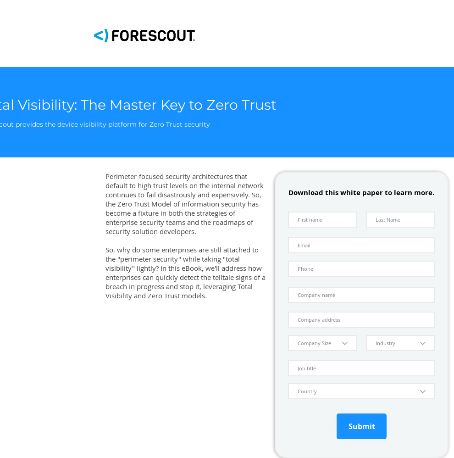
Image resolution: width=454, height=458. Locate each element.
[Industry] (400, 343)
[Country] (361, 391)
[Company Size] (322, 343)
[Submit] (362, 426)
